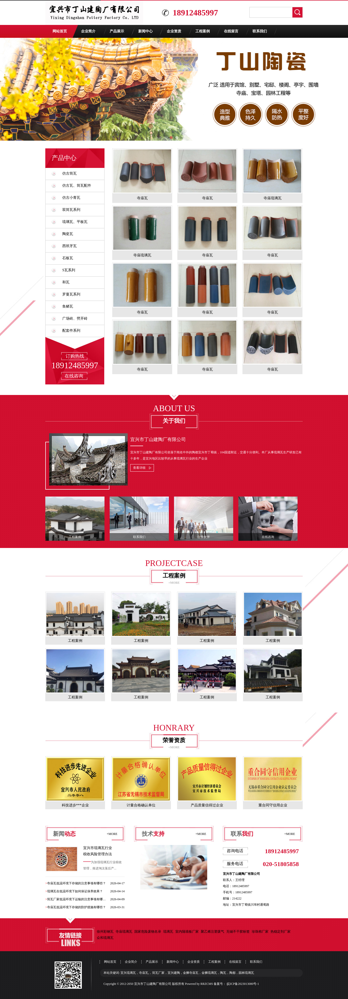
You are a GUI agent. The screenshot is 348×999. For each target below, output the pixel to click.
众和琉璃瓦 (105, 938)
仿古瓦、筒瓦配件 (76, 185)
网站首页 (60, 31)
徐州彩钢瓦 (105, 931)
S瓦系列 (68, 270)
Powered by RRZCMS (198, 984)
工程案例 (202, 31)
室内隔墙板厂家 (187, 931)
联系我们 (260, 31)
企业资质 (174, 31)
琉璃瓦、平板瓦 (75, 222)
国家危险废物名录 (147, 931)
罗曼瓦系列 (71, 294)
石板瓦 (67, 258)
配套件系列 (71, 330)
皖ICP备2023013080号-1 (243, 984)
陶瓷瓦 (67, 234)
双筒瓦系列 (71, 210)
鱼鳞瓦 (67, 306)
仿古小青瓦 (71, 198)
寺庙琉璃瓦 (124, 931)
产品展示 (117, 31)
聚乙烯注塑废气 (212, 931)
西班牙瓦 (69, 246)
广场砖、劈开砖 (75, 318)
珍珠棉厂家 (260, 931)
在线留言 (231, 31)
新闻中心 (145, 31)
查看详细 (139, 468)
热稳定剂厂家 (281, 931)
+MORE (174, 582)
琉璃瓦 (168, 931)
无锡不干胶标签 (238, 931)
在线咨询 (74, 376)
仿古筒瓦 (69, 173)
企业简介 (88, 31)
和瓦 (65, 282)
